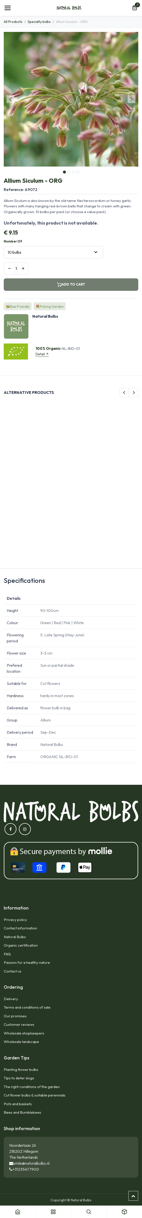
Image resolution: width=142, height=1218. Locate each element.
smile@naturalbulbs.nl (31, 1163)
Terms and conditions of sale (27, 1007)
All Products (13, 21)
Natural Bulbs (15, 936)
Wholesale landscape (21, 1041)
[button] (10, 99)
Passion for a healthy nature (27, 962)
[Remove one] (9, 268)
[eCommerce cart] (134, 8)
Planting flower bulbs (21, 1069)
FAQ (7, 954)
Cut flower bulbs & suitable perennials (34, 1095)
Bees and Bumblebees (22, 1112)
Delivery (11, 998)
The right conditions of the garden (32, 1086)
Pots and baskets (18, 1103)
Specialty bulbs (39, 21)
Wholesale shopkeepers (24, 1033)
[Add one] (23, 268)
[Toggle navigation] (7, 8)
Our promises (15, 1016)
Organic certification (21, 945)
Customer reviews (19, 1024)
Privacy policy (15, 919)
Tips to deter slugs (19, 1078)
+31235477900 (25, 1169)
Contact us (12, 971)
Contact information (20, 928)
